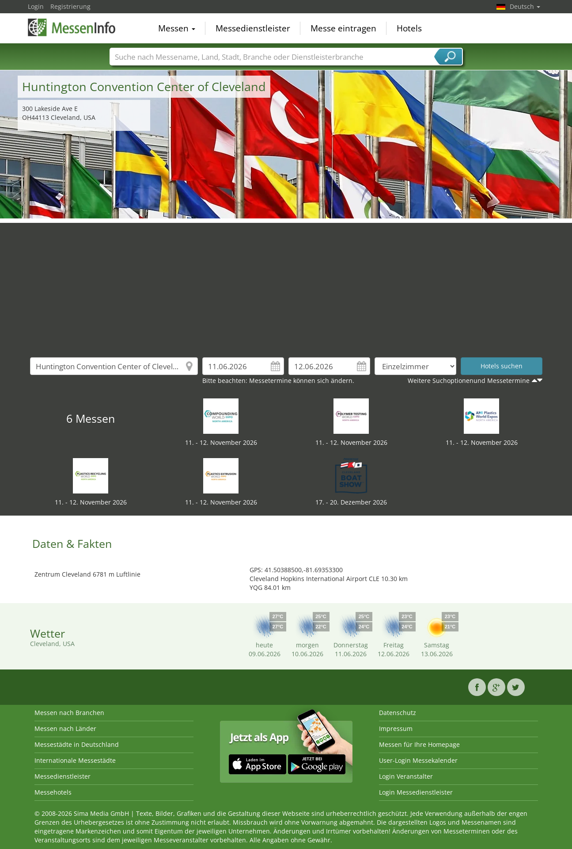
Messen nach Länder (65, 728)
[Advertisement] (286, 285)
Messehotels (53, 792)
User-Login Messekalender (418, 760)
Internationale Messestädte (75, 760)
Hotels (409, 28)
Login (36, 6)
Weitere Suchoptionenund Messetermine (469, 380)
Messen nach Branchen (69, 712)
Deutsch (525, 6)
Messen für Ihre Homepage (419, 744)
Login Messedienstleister (416, 792)
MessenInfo (72, 27)
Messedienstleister (253, 28)
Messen (176, 28)
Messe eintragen (343, 28)
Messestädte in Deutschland (76, 744)
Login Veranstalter (406, 776)
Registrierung (70, 6)
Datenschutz (397, 712)
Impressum (396, 728)
